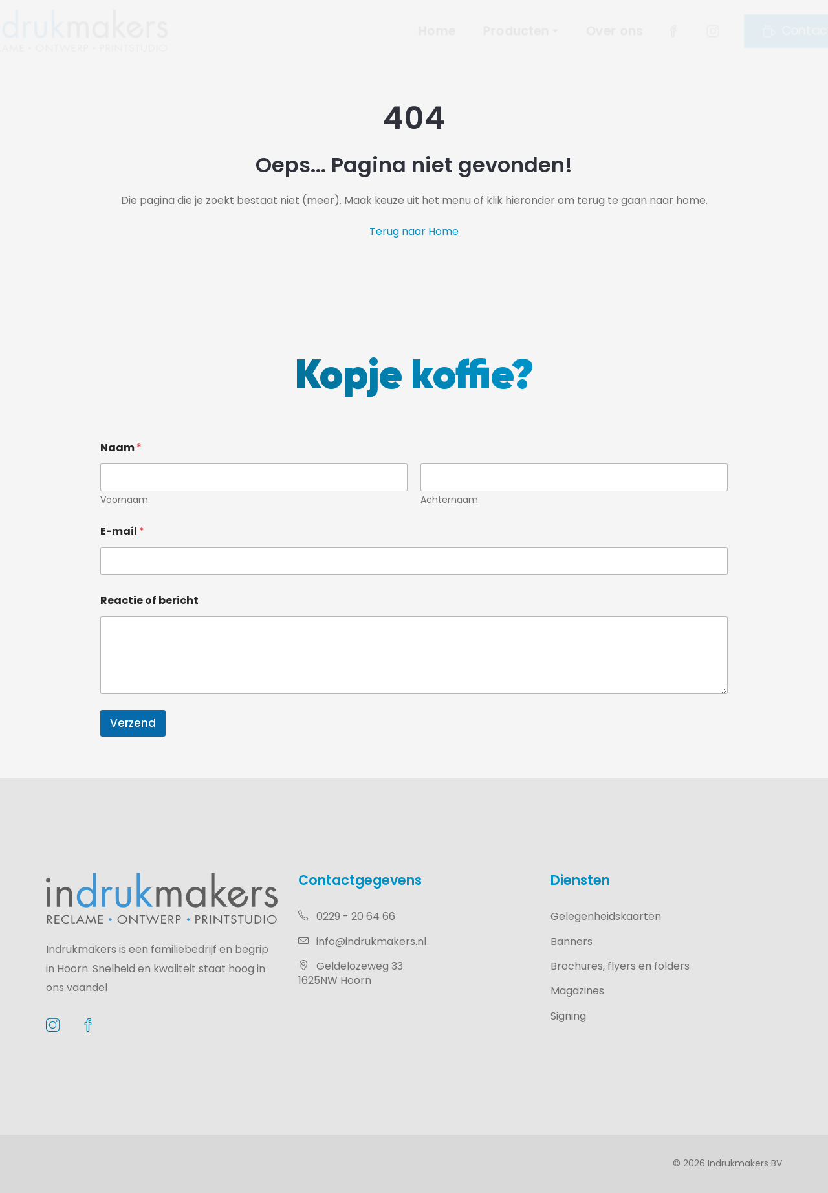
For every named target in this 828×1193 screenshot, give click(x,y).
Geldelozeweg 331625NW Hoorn (350, 973)
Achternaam (449, 500)
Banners (571, 941)
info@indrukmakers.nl (362, 941)
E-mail (122, 531)
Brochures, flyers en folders (620, 966)
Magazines (577, 990)
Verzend (133, 723)
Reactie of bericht (149, 600)
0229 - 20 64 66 (346, 916)
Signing (568, 1016)
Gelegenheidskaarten (605, 916)
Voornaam (124, 500)
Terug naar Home (414, 231)
